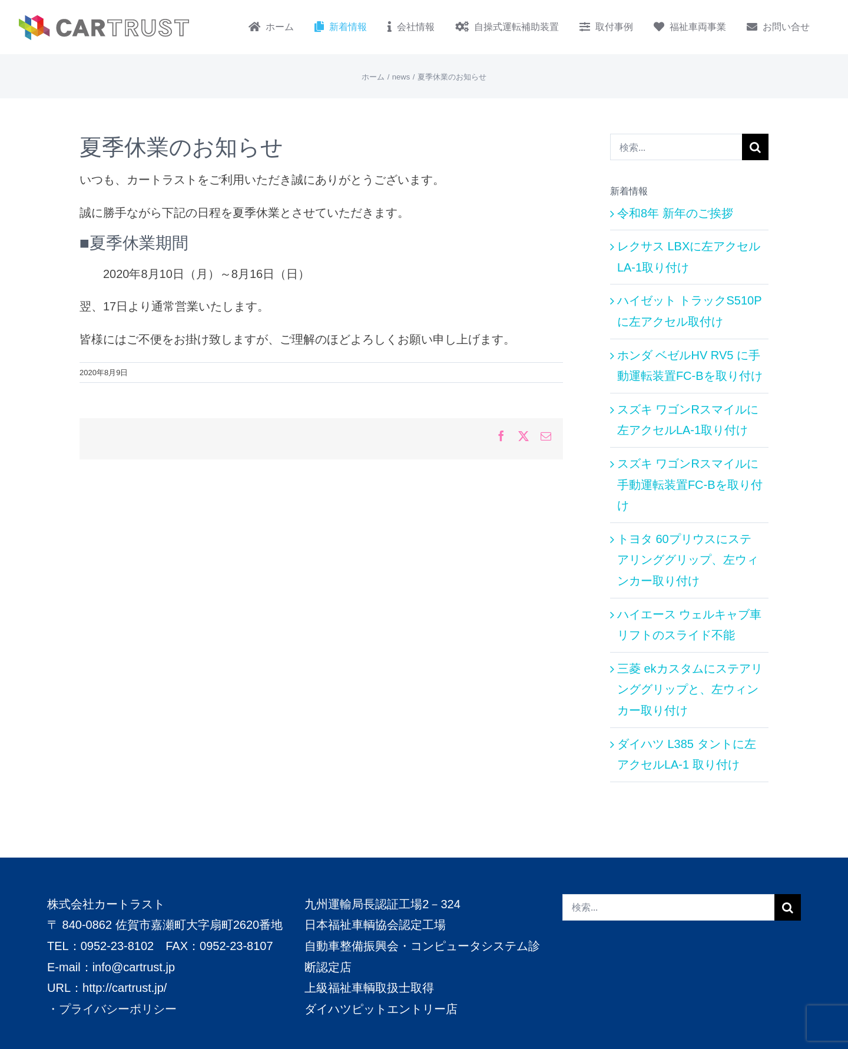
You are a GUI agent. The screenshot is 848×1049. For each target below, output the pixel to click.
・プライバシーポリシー (112, 1008)
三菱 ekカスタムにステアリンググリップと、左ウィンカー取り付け (690, 689)
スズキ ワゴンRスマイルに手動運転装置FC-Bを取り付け (690, 484)
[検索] (755, 147)
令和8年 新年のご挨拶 (675, 213)
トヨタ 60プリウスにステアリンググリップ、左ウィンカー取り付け (687, 559)
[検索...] (676, 147)
